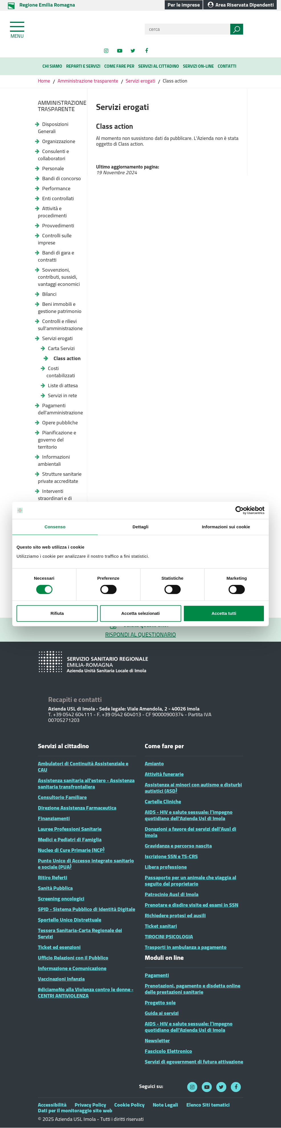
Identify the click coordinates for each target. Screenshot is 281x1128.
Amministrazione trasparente (88, 80)
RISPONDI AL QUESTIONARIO (140, 634)
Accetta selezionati (140, 613)
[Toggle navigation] (17, 28)
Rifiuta (57, 613)
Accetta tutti (223, 613)
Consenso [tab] (54, 526)
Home (44, 80)
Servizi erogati (140, 80)
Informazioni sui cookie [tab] (226, 526)
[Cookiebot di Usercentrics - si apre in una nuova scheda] (239, 510)
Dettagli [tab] (140, 526)
